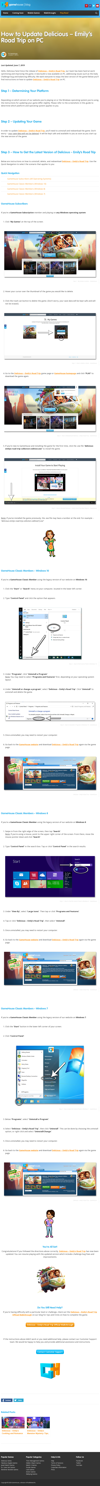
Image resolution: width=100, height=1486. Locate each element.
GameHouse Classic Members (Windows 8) (26, 189)
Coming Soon (17, 13)
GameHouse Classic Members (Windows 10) (26, 184)
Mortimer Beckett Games (9, 1470)
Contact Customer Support (50, 1352)
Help (52, 1461)
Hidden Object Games (33, 1463)
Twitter (78, 1463)
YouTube (79, 1465)
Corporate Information (58, 1467)
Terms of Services (57, 1463)
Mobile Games (34, 13)
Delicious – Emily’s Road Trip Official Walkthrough (50, 1325)
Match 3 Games (31, 1465)
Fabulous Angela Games (9, 1463)
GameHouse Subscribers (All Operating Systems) (29, 178)
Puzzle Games (31, 1467)
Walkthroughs (50, 13)
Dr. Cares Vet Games (8, 1467)
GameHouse (14, 53)
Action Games (31, 1472)
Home (5, 13)
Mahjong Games (31, 1474)
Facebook (79, 1461)
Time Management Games (35, 1461)
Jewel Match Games (7, 1465)
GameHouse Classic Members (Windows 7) (26, 194)
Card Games (30, 1470)
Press (53, 1470)
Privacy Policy (55, 1465)
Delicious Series (6, 1461)
